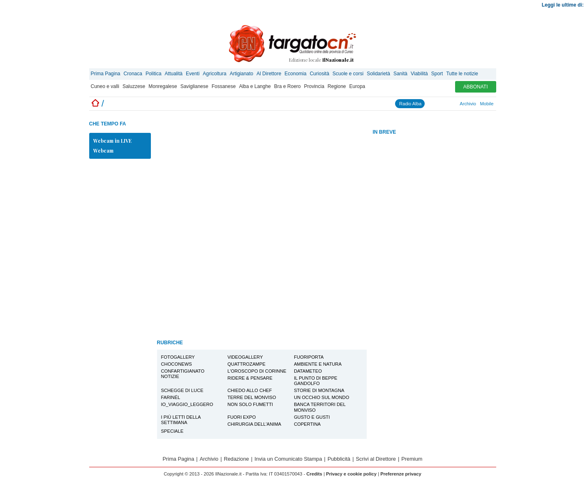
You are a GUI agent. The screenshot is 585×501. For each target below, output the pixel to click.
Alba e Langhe (255, 86)
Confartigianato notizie (183, 374)
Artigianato (241, 74)
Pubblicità (339, 459)
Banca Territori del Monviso (320, 407)
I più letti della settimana (181, 420)
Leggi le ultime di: (563, 5)
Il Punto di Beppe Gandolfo (316, 381)
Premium (411, 459)
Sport (437, 74)
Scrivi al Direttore (376, 459)
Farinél (170, 397)
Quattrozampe (246, 364)
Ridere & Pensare (249, 378)
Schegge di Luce (182, 390)
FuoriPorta (309, 357)
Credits (314, 473)
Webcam (103, 150)
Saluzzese (134, 86)
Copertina (307, 424)
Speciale (172, 431)
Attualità (174, 74)
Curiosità (319, 74)
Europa (357, 86)
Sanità (400, 74)
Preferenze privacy (400, 473)
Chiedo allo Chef (249, 390)
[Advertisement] (434, 266)
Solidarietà (378, 74)
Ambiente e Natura (318, 364)
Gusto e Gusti (312, 417)
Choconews (176, 364)
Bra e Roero (287, 86)
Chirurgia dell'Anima (254, 424)
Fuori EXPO (241, 417)
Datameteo (308, 371)
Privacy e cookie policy (351, 473)
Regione (337, 86)
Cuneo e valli (105, 86)
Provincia (314, 86)
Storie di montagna (319, 390)
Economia (295, 74)
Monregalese (162, 86)
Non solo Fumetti (250, 404)
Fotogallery (178, 357)
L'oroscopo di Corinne (256, 371)
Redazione (236, 459)
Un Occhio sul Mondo (321, 397)
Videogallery (245, 357)
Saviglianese (194, 86)
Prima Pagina (105, 74)
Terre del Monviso (251, 397)
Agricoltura (214, 74)
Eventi (192, 74)
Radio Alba (410, 103)
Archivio (468, 103)
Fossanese (224, 86)
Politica (154, 74)
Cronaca (133, 74)
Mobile (487, 103)
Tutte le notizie (462, 74)
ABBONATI (475, 87)
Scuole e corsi (348, 74)
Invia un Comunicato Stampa (288, 459)
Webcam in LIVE (112, 141)
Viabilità (419, 74)
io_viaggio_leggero (187, 404)
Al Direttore (269, 74)
